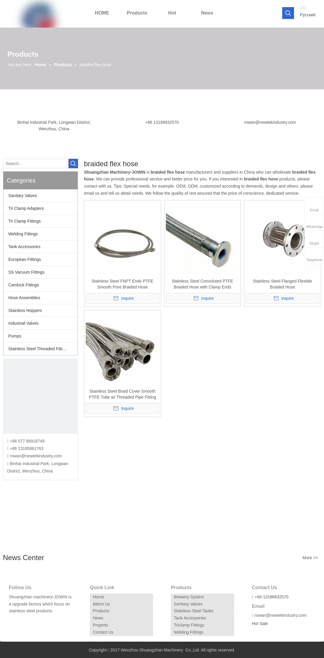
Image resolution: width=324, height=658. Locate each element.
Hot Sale (260, 623)
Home (98, 596)
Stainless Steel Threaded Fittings (38, 348)
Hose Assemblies (24, 297)
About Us (101, 604)
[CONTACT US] (40, 396)
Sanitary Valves (22, 195)
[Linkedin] (22, 620)
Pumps (14, 336)
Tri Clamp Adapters (26, 208)
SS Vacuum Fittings (26, 272)
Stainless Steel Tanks (193, 610)
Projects (100, 625)
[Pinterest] (40, 620)
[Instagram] (31, 620)
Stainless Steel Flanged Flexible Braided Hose (282, 284)
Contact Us (103, 632)
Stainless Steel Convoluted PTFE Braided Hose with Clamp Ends (202, 284)
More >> (310, 558)
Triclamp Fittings (189, 625)
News (98, 618)
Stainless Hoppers (25, 310)
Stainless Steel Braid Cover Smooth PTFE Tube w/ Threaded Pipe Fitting (122, 394)
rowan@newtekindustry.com (270, 122)
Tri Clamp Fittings (24, 221)
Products (101, 610)
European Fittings (24, 259)
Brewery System (189, 596)
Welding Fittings (23, 234)
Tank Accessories (24, 246)
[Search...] (36, 163)
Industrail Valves (23, 323)
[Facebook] (13, 620)
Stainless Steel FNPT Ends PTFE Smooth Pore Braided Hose (122, 284)
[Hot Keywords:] (288, 13)
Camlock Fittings (23, 285)
